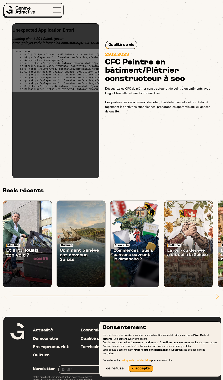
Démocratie (45, 339)
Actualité (43, 330)
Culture (41, 355)
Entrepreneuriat (51, 347)
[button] (217, 296)
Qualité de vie (121, 44)
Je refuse (115, 368)
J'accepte (141, 368)
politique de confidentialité (136, 360)
